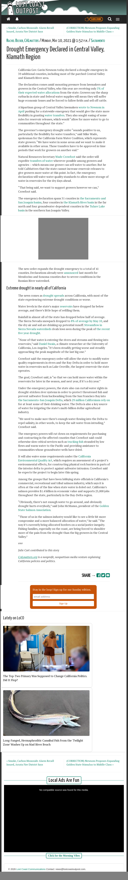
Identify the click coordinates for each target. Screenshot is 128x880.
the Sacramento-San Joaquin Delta (40, 400)
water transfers (54, 115)
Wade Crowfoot (65, 157)
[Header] (64, 7)
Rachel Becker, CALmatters (22, 40)
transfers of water (42, 161)
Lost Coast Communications (31, 869)
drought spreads (53, 295)
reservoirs (66, 306)
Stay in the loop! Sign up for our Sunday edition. (62, 589)
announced (71, 273)
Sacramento (98, 40)
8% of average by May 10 (86, 321)
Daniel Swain (47, 344)
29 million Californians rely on (91, 400)
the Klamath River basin (79, 202)
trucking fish (75, 442)
